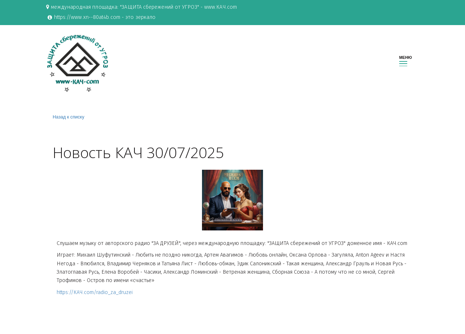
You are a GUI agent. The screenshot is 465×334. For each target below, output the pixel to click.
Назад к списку (68, 118)
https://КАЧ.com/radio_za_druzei (95, 294)
